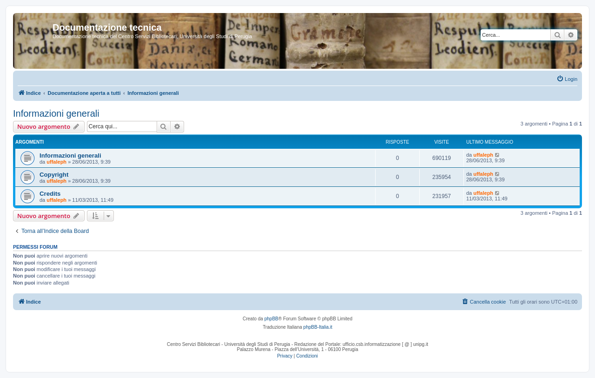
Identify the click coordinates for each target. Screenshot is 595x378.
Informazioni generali (56, 113)
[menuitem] (566, 79)
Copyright (54, 174)
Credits (50, 193)
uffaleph (56, 162)
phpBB (271, 318)
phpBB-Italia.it (318, 327)
